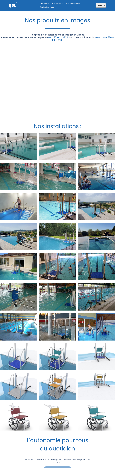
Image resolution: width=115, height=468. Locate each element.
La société (44, 3)
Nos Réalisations (73, 3)
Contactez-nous (47, 7)
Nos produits (57, 3)
